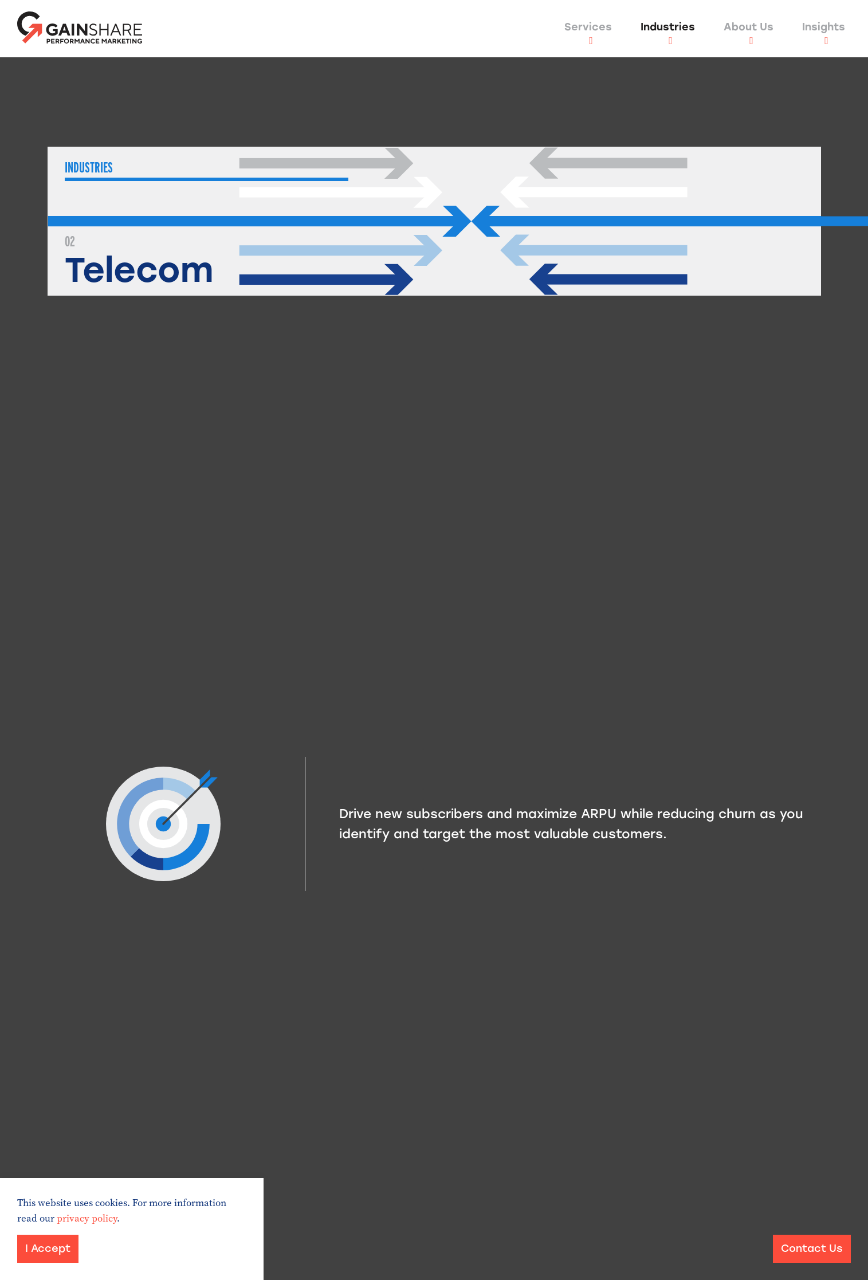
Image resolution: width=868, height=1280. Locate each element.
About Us (748, 27)
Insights (823, 27)
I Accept (47, 1249)
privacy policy (87, 1218)
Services (588, 27)
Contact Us (812, 1249)
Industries (668, 27)
